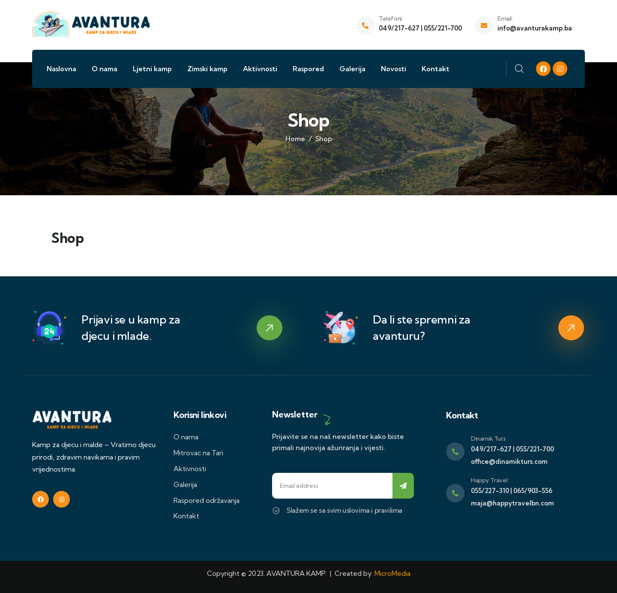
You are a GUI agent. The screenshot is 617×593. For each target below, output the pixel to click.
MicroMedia (392, 573)
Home (295, 138)
